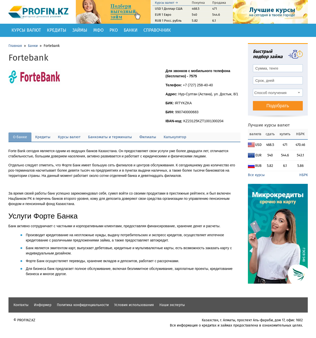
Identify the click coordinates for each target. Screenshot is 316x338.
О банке (20, 137)
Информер (42, 305)
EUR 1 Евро (163, 14)
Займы (79, 30)
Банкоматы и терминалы (110, 137)
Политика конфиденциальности (83, 305)
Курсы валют (26, 30)
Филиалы (147, 137)
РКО (113, 30)
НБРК (303, 175)
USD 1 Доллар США (168, 8)
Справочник (157, 30)
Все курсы (256, 175)
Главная (15, 46)
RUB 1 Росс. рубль (168, 20)
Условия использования (134, 305)
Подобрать (277, 105)
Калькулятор (175, 137)
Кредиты (56, 30)
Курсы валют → (166, 2)
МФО (98, 30)
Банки (130, 30)
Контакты (20, 305)
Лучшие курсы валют (269, 125)
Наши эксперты (172, 305)
